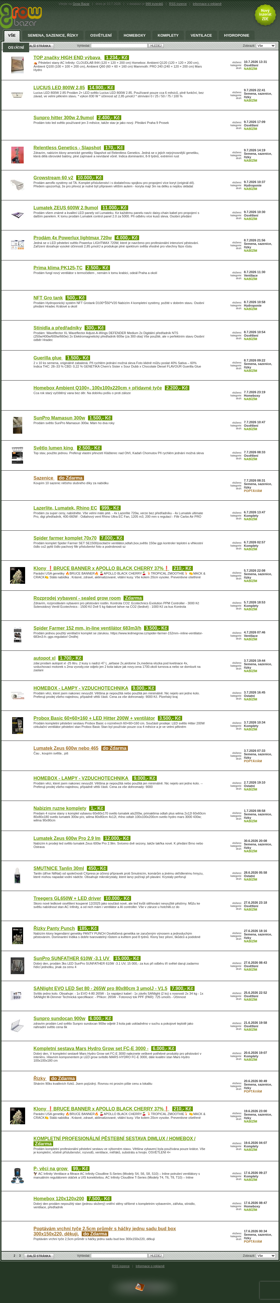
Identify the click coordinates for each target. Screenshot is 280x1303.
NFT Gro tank (48, 297)
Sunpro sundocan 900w (59, 1018)
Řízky (40, 1078)
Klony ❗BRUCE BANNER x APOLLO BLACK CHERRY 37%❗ (101, 568)
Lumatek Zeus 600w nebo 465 (65, 748)
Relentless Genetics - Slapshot (67, 147)
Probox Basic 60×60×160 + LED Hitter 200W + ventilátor (94, 718)
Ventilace (201, 35)
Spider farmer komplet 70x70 (65, 538)
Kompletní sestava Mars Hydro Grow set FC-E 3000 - (90, 1048)
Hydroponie (236, 35)
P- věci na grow (51, 1168)
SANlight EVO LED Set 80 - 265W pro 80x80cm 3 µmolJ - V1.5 (100, 988)
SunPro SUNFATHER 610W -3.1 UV (72, 958)
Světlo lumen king (53, 447)
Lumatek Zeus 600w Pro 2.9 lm (66, 838)
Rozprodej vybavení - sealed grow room (77, 598)
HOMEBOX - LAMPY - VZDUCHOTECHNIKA (80, 688)
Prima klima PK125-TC (58, 267)
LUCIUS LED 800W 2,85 (59, 87)
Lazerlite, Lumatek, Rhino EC (65, 508)
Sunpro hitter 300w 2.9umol (63, 117)
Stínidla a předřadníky (57, 327)
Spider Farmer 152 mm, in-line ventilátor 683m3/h (87, 628)
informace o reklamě (207, 3)
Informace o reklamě (150, 1266)
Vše (12, 35)
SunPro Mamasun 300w (59, 417)
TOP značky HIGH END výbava (67, 57)
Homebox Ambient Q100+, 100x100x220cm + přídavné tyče (97, 387)
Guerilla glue (48, 357)
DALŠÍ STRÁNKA (39, 1256)
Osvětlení (101, 35)
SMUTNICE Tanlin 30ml (58, 868)
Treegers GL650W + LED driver (67, 898)
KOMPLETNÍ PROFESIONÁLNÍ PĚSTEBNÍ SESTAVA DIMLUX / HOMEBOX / (114, 1138)
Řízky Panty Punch (54, 928)
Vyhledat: (84, 1255)
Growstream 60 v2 (53, 177)
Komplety (168, 35)
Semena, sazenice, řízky (53, 35)
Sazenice (44, 478)
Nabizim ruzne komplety (59, 808)
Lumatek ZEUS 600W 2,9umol (65, 207)
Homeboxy (135, 35)
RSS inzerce (178, 3)
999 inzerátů (154, 3)
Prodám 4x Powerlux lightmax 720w (72, 237)
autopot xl (44, 658)
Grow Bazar (81, 3)
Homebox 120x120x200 (58, 1198)
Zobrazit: (249, 1255)
